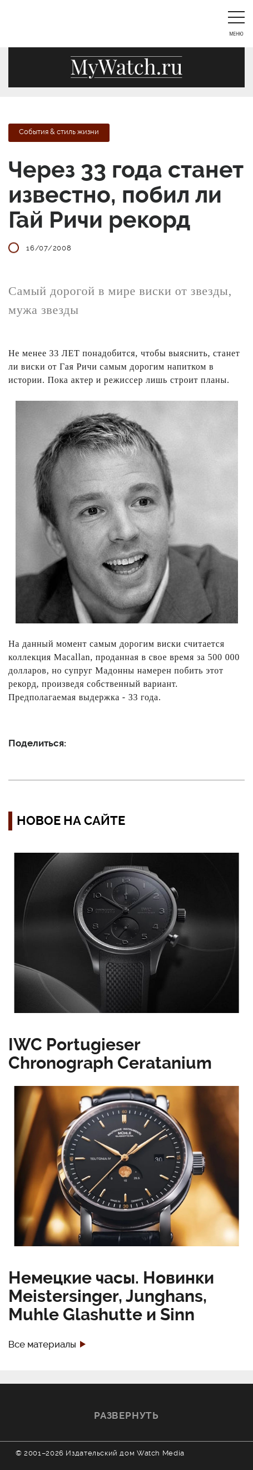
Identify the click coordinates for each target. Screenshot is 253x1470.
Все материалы (42, 1344)
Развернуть (126, 1415)
